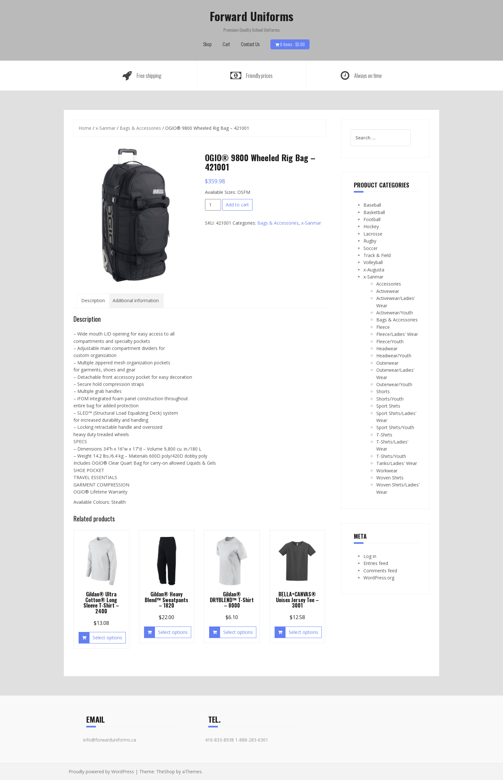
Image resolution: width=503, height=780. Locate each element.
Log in (369, 556)
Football (371, 219)
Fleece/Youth (390, 341)
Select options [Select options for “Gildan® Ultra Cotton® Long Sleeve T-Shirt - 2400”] (107, 638)
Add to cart (237, 205)
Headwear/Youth (393, 356)
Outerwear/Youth (394, 384)
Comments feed (380, 571)
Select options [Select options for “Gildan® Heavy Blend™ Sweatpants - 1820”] (173, 632)
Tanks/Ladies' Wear (396, 463)
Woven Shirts (390, 478)
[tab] (93, 301)
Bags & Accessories (140, 128)
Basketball (374, 212)
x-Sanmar (105, 128)
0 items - (292, 44)
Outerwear (387, 363)
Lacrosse (372, 234)
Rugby (369, 241)
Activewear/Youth (394, 313)
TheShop (165, 771)
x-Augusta (373, 270)
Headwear (386, 348)
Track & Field (377, 255)
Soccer (370, 248)
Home (85, 128)
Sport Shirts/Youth (395, 427)
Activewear (387, 291)
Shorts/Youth (390, 399)
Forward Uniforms (251, 15)
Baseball (372, 205)
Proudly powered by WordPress (101, 771)
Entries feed (375, 563)
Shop (207, 43)
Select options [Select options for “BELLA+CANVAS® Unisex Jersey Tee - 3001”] (303, 632)
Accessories (388, 284)
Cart (226, 43)
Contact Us (250, 43)
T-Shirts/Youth (391, 456)
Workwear (386, 471)
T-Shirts (384, 435)
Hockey (371, 226)
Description (93, 300)
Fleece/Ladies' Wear (397, 334)
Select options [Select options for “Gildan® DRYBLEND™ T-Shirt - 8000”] (238, 632)
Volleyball (373, 262)
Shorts (383, 391)
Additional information (136, 300)
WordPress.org (378, 578)
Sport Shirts (388, 406)
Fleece (383, 327)
